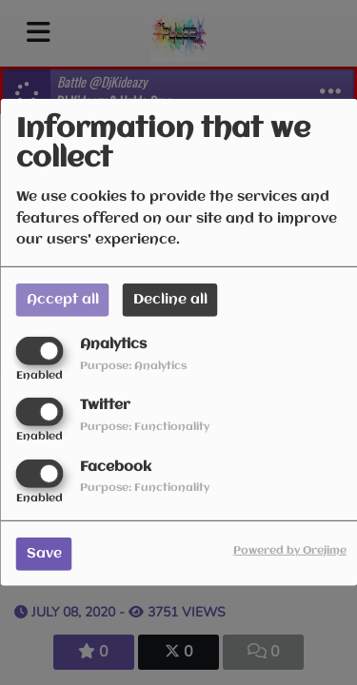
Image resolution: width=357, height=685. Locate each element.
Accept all (63, 299)
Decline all (170, 299)
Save (44, 552)
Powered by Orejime (290, 550)
